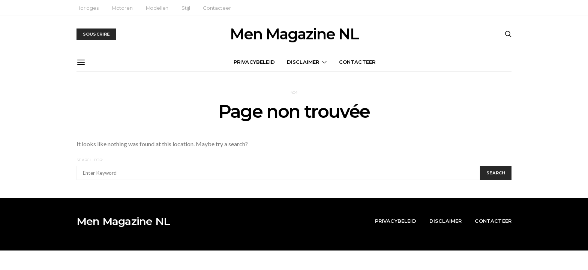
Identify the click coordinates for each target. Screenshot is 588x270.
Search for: (89, 160)
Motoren (122, 8)
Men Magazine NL (294, 34)
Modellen (157, 8)
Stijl (186, 8)
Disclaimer (303, 62)
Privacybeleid (254, 62)
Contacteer (217, 8)
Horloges (87, 8)
